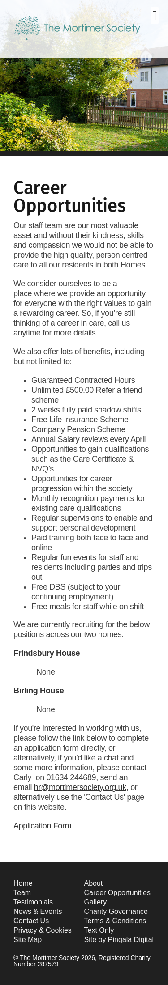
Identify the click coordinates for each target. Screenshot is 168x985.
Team (22, 892)
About (93, 883)
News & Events (37, 911)
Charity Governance (116, 911)
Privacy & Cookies (42, 930)
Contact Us (31, 921)
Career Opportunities (117, 892)
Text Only (99, 930)
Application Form (42, 825)
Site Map (27, 939)
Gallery (95, 902)
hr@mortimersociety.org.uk (80, 787)
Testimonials (33, 902)
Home (23, 883)
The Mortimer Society (77, 35)
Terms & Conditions (115, 921)
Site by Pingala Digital (119, 939)
